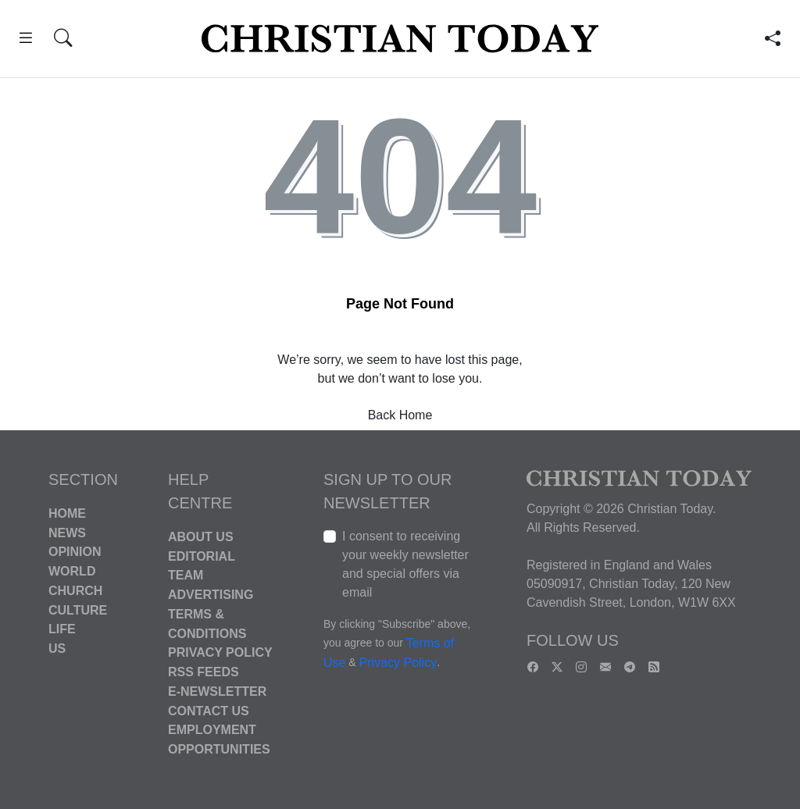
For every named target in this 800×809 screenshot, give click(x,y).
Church (75, 590)
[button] (25, 40)
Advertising (210, 594)
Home (67, 513)
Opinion (75, 551)
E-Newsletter (217, 691)
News (67, 532)
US (57, 648)
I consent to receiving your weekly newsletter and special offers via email (405, 564)
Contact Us (208, 710)
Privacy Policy (220, 652)
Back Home (400, 415)
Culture (77, 609)
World (71, 571)
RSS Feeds (203, 672)
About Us (201, 536)
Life (62, 629)
